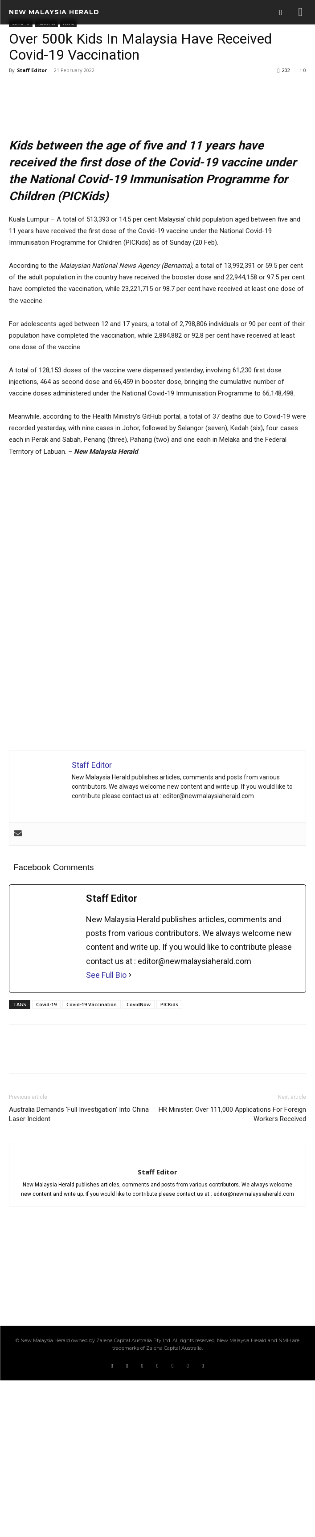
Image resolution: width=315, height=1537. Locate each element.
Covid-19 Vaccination (91, 1161)
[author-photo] (158, 1313)
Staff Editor (32, 70)
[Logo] (54, 12)
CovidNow (139, 1161)
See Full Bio (106, 1131)
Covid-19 (46, 1161)
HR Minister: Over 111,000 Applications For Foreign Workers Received (232, 1270)
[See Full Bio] (130, 1131)
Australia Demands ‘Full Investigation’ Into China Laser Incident (79, 1270)
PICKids (169, 1161)
